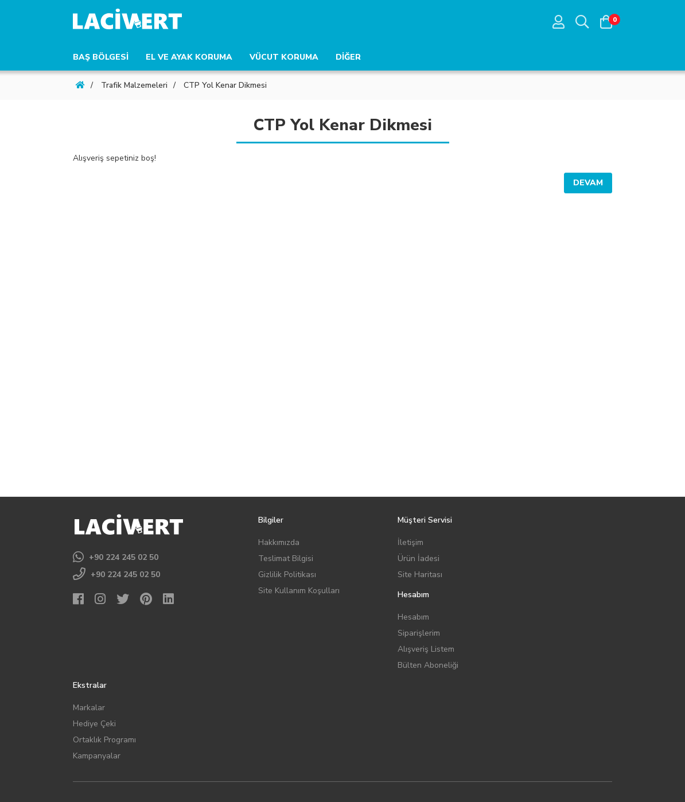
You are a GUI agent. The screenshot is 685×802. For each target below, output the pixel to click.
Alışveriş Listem (426, 649)
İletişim (410, 542)
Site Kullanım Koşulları (299, 590)
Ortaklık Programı (104, 739)
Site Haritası (420, 574)
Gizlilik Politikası (287, 574)
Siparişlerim (419, 633)
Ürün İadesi (418, 558)
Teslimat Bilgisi (285, 558)
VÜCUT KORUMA (284, 57)
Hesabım (413, 617)
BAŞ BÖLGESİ (101, 57)
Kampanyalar (96, 755)
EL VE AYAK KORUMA (189, 57)
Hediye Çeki (94, 723)
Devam (588, 182)
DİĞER (348, 57)
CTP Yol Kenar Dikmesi (225, 85)
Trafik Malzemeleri (134, 85)
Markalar (89, 707)
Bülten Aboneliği (428, 665)
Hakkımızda (278, 542)
